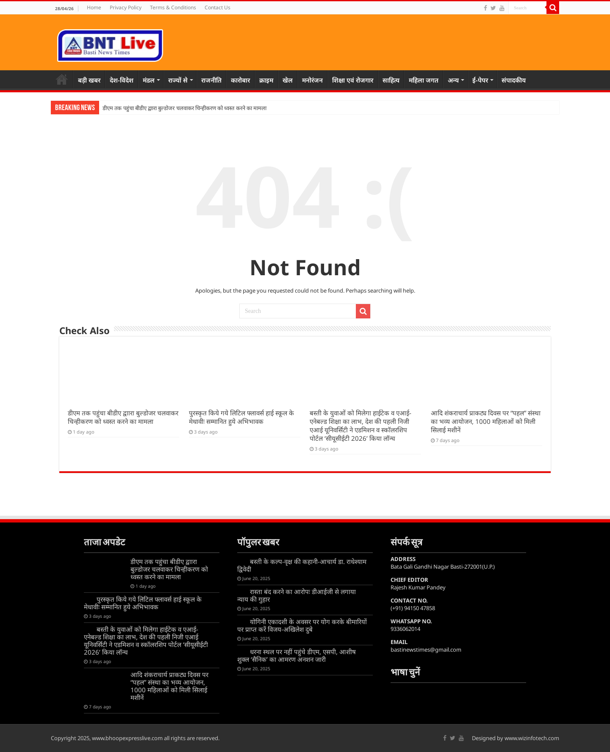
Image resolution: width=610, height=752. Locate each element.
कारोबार (240, 80)
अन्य (453, 80)
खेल (288, 80)
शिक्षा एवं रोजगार (352, 80)
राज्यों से (178, 80)
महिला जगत (423, 80)
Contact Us (217, 7)
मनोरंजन (312, 80)
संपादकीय (514, 80)
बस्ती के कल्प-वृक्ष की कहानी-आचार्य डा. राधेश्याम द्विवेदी (301, 565)
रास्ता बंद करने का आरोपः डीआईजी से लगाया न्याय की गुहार (296, 595)
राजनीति (211, 80)
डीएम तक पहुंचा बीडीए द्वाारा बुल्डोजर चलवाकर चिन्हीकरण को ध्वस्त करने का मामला (184, 108)
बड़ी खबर (89, 80)
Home (94, 7)
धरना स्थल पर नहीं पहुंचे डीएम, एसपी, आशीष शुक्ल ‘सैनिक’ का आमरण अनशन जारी (296, 655)
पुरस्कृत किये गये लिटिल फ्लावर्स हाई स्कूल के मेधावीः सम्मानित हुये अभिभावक (241, 417)
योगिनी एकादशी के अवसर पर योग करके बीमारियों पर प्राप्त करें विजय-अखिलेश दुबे (302, 625)
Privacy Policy (125, 7)
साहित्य (391, 80)
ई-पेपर (480, 80)
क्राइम (266, 80)
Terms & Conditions (173, 7)
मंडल (149, 80)
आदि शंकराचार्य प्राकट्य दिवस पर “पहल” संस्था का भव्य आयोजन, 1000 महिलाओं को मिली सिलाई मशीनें (486, 421)
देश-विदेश (121, 80)
